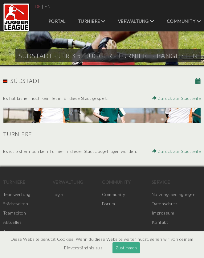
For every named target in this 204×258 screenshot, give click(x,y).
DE (38, 6)
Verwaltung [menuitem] (136, 21)
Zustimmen (126, 247)
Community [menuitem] (184, 21)
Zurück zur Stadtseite (176, 98)
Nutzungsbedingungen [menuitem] (174, 194)
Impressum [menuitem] (163, 212)
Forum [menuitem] (108, 203)
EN (48, 6)
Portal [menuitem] (57, 21)
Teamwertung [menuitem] (16, 194)
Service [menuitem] (161, 182)
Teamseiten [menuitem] (14, 212)
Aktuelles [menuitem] (12, 222)
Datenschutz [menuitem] (164, 203)
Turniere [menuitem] (92, 21)
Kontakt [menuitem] (160, 222)
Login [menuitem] (58, 194)
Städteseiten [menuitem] (15, 203)
